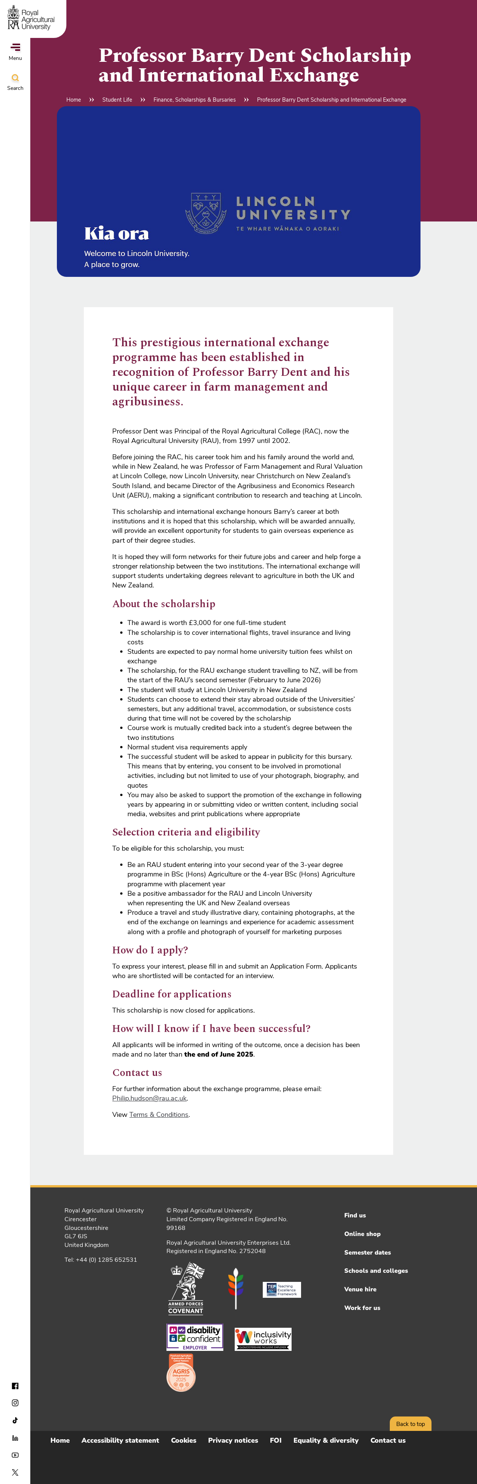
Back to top (410, 1424)
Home (73, 100)
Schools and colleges (376, 1271)
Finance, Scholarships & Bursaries (195, 100)
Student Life (117, 100)
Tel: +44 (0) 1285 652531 (100, 1260)
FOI (276, 1440)
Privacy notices (233, 1440)
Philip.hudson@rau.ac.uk (149, 1098)
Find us (355, 1215)
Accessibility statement (120, 1440)
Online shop (362, 1234)
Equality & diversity (326, 1440)
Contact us (388, 1440)
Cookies (183, 1440)
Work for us (362, 1308)
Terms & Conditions (158, 1114)
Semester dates (367, 1252)
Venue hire (360, 1289)
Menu (15, 53)
